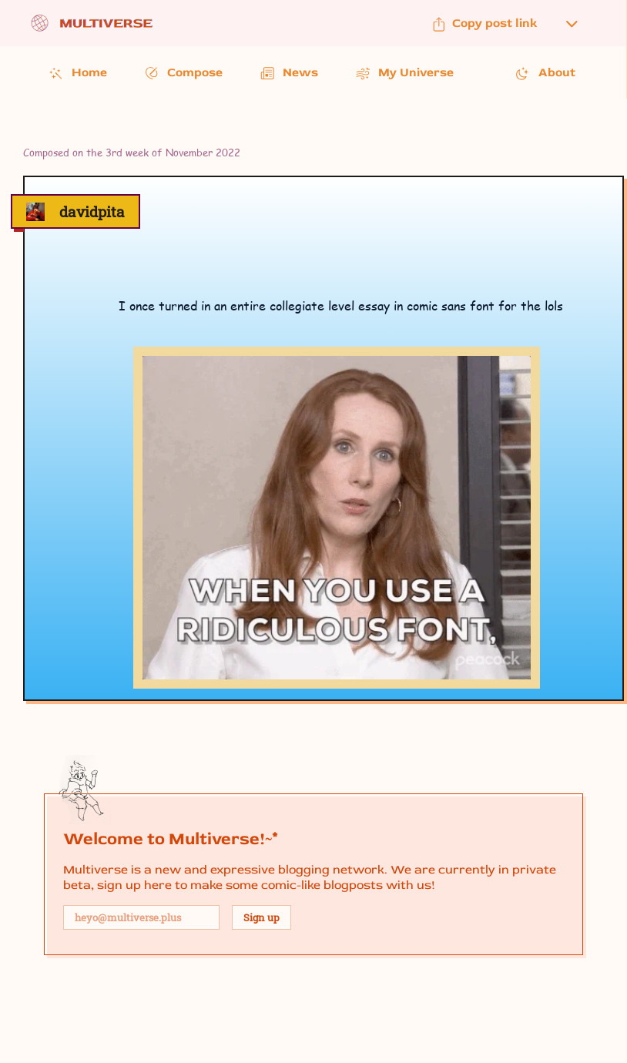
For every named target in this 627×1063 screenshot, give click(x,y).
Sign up (261, 917)
